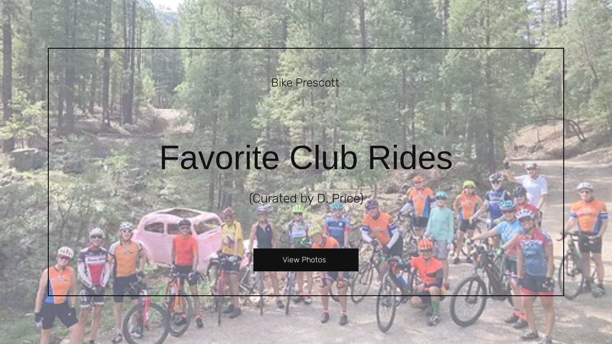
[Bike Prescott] (306, 83)
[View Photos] (306, 259)
